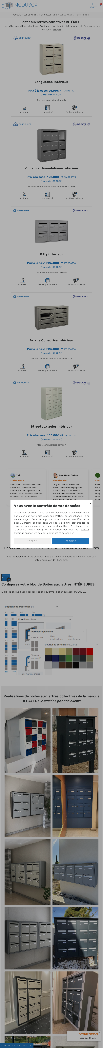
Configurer (32, 540)
